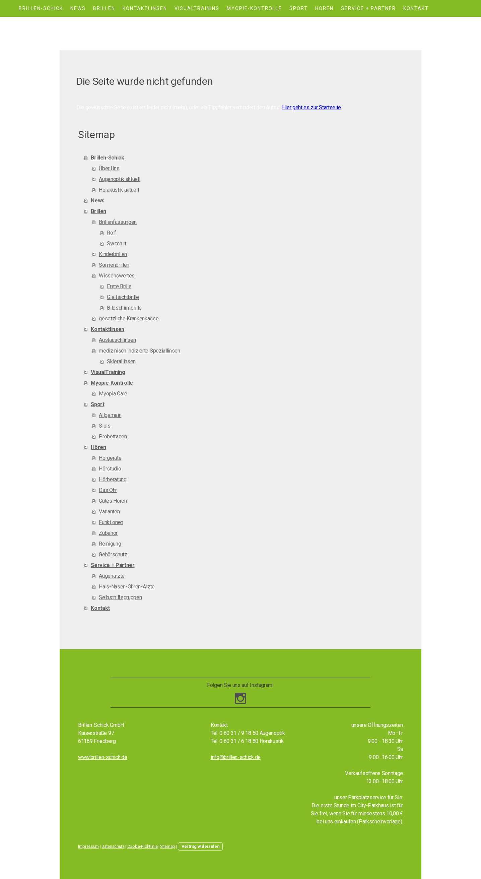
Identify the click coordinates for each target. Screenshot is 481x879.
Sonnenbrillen (114, 265)
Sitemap (167, 846)
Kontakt (416, 8)
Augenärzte (112, 576)
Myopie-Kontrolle (254, 8)
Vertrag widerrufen (200, 846)
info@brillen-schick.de (236, 757)
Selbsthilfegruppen (120, 597)
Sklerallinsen (121, 361)
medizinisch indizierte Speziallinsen (139, 351)
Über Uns (109, 168)
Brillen (104, 8)
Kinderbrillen (113, 254)
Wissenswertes (117, 275)
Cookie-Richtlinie (142, 846)
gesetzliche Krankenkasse (128, 318)
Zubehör (108, 533)
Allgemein (110, 415)
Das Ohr (108, 490)
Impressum (88, 846)
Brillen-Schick (41, 8)
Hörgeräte (110, 458)
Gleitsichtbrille (123, 297)
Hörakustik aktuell (119, 190)
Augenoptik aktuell (119, 179)
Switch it (116, 243)
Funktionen (111, 522)
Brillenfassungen (118, 222)
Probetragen (113, 436)
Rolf (111, 233)
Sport (298, 8)
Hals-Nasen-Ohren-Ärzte (127, 586)
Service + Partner (368, 8)
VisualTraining (197, 8)
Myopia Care (113, 393)
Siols (104, 426)
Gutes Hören (113, 501)
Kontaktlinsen (145, 8)
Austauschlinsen (117, 340)
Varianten (109, 511)
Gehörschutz (113, 554)
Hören (324, 8)
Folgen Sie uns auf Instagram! (240, 685)
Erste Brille (119, 286)
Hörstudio (110, 468)
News (78, 8)
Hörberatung (112, 479)
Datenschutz (112, 846)
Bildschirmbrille (124, 308)
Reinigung (110, 544)
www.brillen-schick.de (102, 757)
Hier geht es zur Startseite (311, 107)
